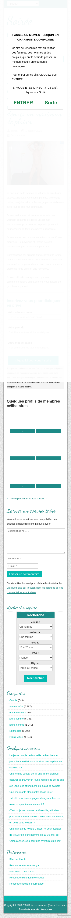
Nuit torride (15, 735)
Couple (13, 704)
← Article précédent (17, 498)
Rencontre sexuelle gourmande (26, 888)
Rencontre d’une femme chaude (26, 882)
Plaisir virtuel (16, 741)
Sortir (51, 102)
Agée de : (35, 647)
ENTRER (23, 102)
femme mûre (16, 711)
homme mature (17, 717)
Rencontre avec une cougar (24, 870)
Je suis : (35, 626)
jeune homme (16, 729)
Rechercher (35, 682)
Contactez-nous (57, 909)
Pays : (35, 657)
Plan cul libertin (17, 863)
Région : (35, 668)
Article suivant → (38, 498)
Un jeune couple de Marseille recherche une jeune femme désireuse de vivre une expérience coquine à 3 (35, 766)
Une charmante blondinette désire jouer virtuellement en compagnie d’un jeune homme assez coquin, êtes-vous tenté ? (35, 802)
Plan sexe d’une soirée (21, 876)
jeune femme (16, 723)
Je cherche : (35, 637)
